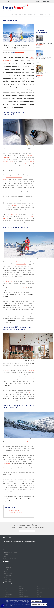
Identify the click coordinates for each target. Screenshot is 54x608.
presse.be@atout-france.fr (10, 548)
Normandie (39, 586)
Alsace (5, 590)
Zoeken (36, 1)
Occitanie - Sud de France (43, 588)
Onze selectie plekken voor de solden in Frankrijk (44, 42)
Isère (4, 179)
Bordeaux (6, 596)
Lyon (21, 594)
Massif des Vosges (24, 596)
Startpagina (13, 14)
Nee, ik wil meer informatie (39, 604)
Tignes (8, 465)
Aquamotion (28, 155)
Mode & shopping (8, 575)
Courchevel (6, 157)
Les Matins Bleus (8, 392)
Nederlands (46, 1)
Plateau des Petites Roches (14, 177)
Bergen (6, 577)
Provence (39, 596)
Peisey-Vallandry (29, 161)
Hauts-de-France (24, 590)
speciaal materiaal (21, 264)
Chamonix (7, 370)
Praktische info (7, 567)
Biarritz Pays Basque (8, 594)
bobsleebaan (10, 166)
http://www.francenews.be (10, 550)
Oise (38, 590)
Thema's (40, 14)
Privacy (4, 556)
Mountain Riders (26, 442)
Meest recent (22, 14)
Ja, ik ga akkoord (37, 601)
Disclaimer (5, 554)
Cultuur (5, 571)
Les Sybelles (6, 463)
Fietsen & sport (7, 579)
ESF (17, 261)
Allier (5, 586)
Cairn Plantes (14, 205)
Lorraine (22, 592)
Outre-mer (39, 592)
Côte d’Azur (23, 586)
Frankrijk (22, 588)
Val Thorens (14, 214)
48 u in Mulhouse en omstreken (42, 73)
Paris (38, 594)
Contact (47, 14)
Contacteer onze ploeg (27, 531)
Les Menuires (9, 281)
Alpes (5, 588)
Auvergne (6, 592)
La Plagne (26, 163)
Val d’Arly (22, 205)
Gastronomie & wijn (8, 573)
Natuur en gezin (7, 581)
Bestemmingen (32, 14)
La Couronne (30, 370)
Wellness (6, 569)
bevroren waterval (8, 161)
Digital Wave (6, 559)
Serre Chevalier (24, 288)
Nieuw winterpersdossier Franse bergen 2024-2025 (44, 57)
